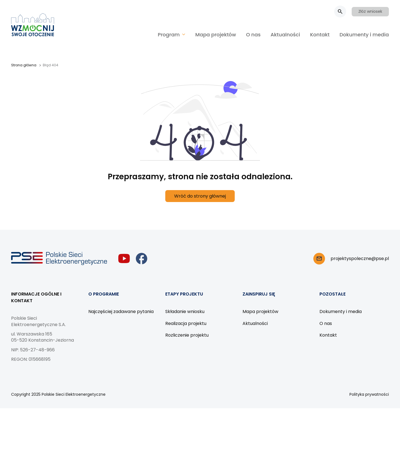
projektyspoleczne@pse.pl (360, 258)
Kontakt (319, 34)
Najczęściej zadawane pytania (121, 311)
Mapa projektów (215, 34)
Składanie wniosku (184, 311)
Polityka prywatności (369, 394)
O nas (253, 34)
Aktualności (285, 34)
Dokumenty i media (364, 34)
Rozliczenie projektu (187, 335)
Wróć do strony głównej (200, 196)
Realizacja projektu (185, 323)
